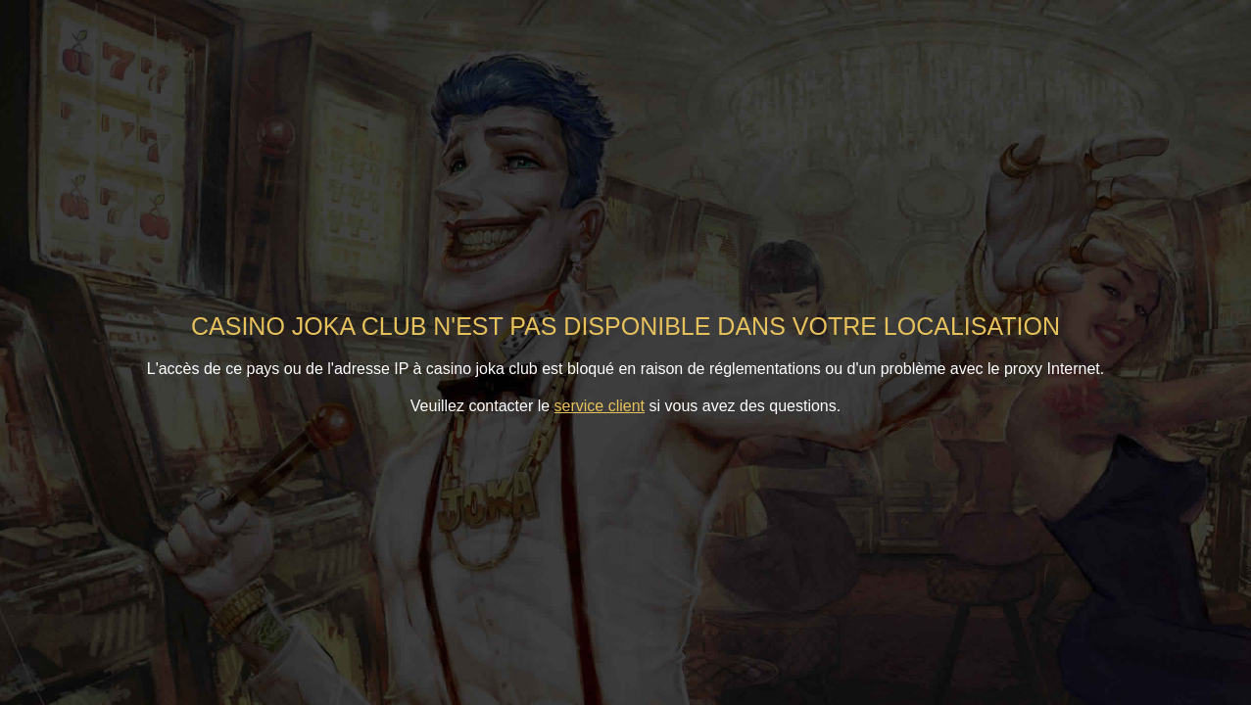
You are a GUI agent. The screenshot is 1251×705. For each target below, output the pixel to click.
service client (599, 406)
